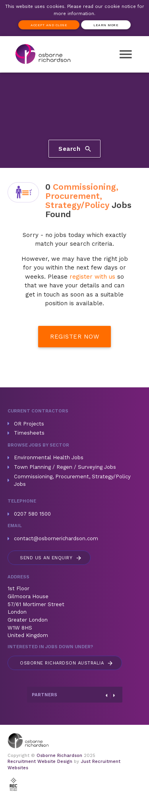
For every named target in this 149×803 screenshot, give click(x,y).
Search (75, 148)
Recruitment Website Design (40, 761)
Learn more (105, 25)
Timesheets (29, 433)
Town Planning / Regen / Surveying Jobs (65, 467)
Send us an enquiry (51, 558)
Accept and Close (49, 25)
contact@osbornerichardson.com (56, 538)
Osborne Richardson (59, 755)
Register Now (74, 336)
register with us (92, 276)
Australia (67, 663)
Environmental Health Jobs (48, 457)
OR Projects (29, 424)
